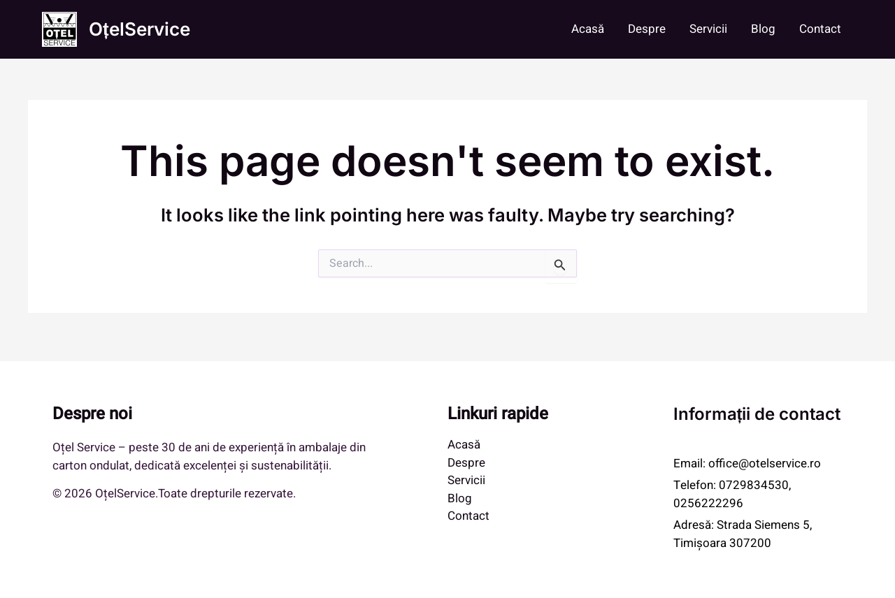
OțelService (139, 29)
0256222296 (708, 503)
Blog (763, 29)
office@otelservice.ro (764, 463)
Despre (647, 29)
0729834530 (754, 485)
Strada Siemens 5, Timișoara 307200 (742, 534)
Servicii (708, 29)
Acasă (587, 29)
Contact (820, 29)
